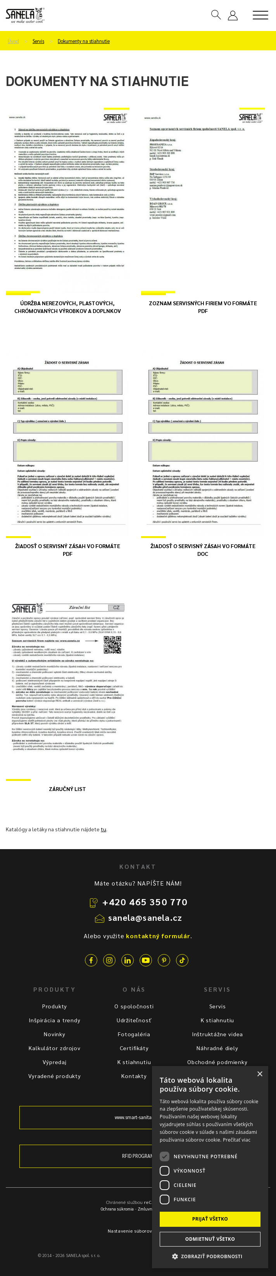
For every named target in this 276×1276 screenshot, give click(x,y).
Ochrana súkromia (117, 1209)
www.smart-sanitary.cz (138, 1117)
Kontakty (134, 1075)
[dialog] (210, 1167)
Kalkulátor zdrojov (54, 1047)
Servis (38, 41)
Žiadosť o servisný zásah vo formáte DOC (202, 549)
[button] (210, 1256)
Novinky (55, 1033)
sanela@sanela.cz (145, 917)
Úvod (13, 41)
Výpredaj (54, 1061)
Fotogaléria (134, 1033)
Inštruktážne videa (217, 1033)
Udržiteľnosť (134, 1019)
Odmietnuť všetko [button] (210, 1239)
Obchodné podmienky (217, 1061)
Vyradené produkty (54, 1075)
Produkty (54, 1006)
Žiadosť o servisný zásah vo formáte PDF (67, 549)
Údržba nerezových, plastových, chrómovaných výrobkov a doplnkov (67, 306)
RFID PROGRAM (138, 1156)
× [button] (259, 1074)
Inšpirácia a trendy (54, 1019)
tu (103, 828)
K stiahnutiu (134, 1061)
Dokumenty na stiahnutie (84, 41)
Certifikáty (134, 1047)
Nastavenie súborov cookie (138, 1231)
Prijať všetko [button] (210, 1219)
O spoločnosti (134, 1006)
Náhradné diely (217, 1047)
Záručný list (67, 788)
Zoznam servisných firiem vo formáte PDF (203, 306)
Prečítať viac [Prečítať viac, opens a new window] (236, 1140)
